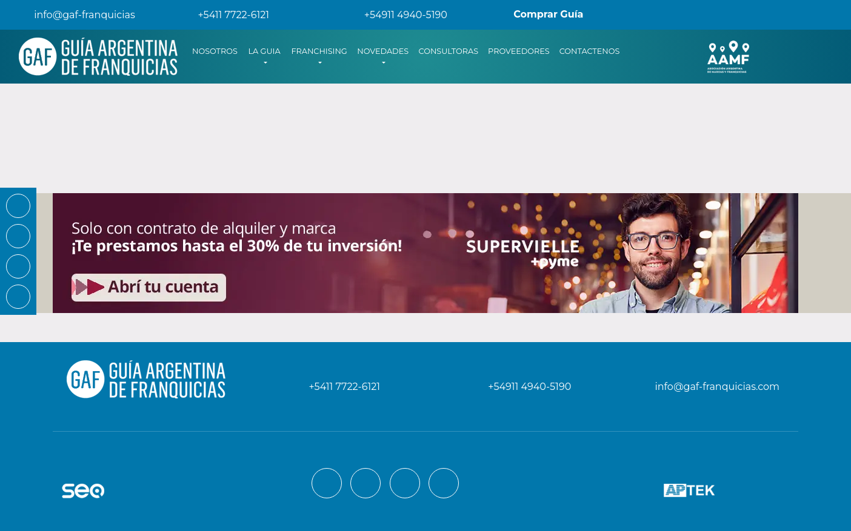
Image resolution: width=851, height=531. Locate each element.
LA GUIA (264, 51)
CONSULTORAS (449, 51)
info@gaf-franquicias (75, 15)
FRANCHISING (319, 51)
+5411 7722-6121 (225, 15)
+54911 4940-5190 (397, 15)
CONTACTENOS (589, 51)
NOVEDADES (383, 51)
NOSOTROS (217, 50)
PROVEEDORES (519, 51)
